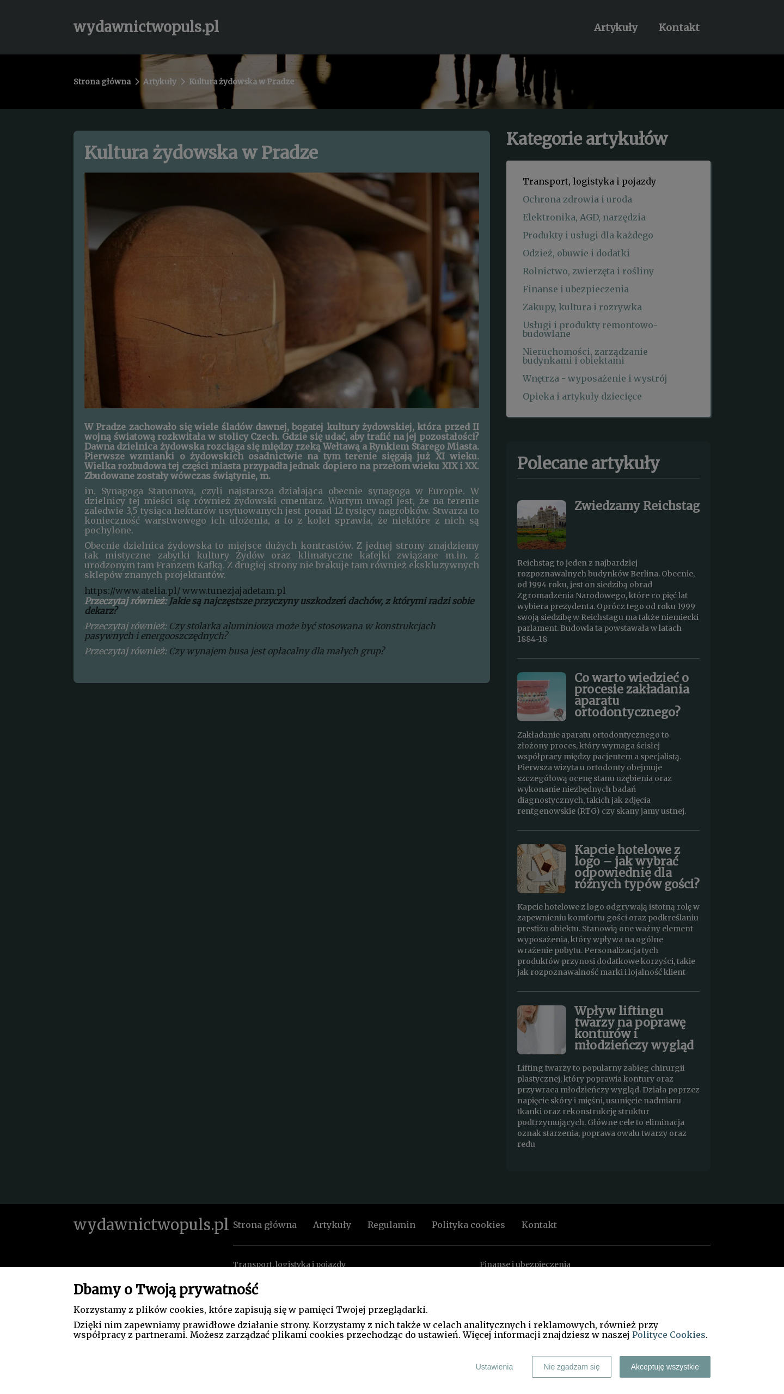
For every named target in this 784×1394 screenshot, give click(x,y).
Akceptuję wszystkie (665, 1366)
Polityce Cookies (669, 1334)
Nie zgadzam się (571, 1366)
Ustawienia (494, 1366)
